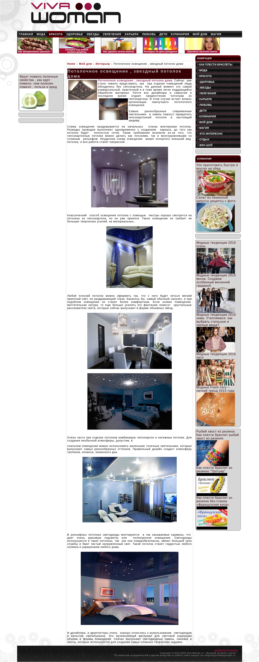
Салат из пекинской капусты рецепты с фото (216, 199)
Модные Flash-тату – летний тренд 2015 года (216, 389)
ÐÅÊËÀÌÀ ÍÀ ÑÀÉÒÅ (226, 651)
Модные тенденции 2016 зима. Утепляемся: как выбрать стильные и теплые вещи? (216, 320)
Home (71, 63)
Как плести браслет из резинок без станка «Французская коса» (214, 501)
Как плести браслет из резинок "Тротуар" (214, 469)
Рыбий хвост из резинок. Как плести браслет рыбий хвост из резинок (218, 435)
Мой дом (85, 63)
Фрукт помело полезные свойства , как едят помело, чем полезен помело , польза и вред (39, 82)
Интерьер (103, 63)
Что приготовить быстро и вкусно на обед (217, 166)
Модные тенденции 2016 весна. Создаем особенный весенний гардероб (216, 280)
